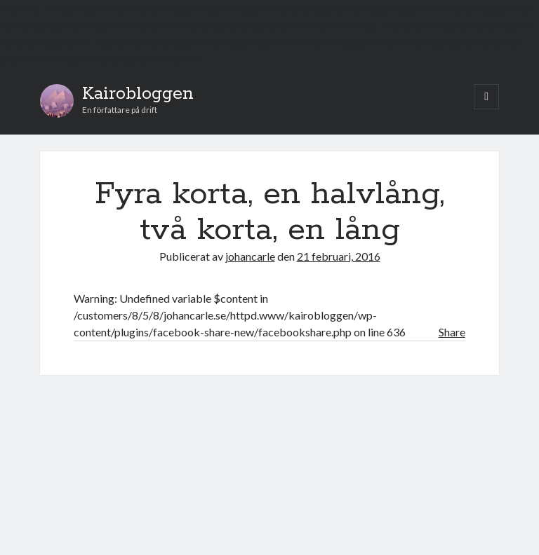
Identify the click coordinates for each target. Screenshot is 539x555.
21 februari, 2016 (338, 256)
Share (452, 331)
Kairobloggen (138, 94)
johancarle (250, 256)
